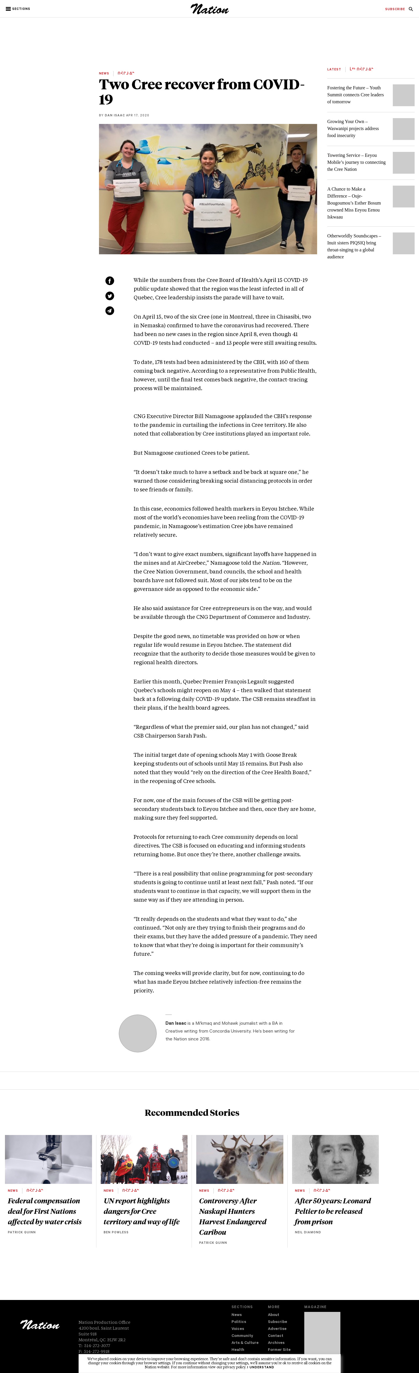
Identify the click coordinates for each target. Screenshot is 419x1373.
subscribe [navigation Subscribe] (395, 9)
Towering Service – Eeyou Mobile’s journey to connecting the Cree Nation (356, 162)
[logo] (210, 12)
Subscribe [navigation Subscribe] (277, 1322)
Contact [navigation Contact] (275, 1336)
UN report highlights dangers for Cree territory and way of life (142, 1211)
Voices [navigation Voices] (237, 1329)
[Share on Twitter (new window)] (109, 296)
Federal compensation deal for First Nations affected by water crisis (45, 1211)
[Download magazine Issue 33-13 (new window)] (322, 1337)
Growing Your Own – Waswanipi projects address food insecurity (353, 128)
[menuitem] (395, 10)
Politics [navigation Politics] (238, 1322)
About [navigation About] (273, 1315)
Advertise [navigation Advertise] (277, 1329)
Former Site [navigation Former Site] (279, 1350)
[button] (18, 9)
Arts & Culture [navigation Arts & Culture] (245, 1343)
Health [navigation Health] (237, 1350)
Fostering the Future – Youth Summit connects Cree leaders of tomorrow (355, 94)
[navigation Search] (411, 11)
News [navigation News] (236, 1315)
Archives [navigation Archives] (276, 1343)
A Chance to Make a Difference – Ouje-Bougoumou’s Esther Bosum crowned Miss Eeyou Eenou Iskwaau (354, 202)
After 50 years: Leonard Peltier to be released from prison (333, 1211)
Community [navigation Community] (242, 1336)
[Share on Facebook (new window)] (109, 280)
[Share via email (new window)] (109, 310)
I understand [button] (260, 1368)
